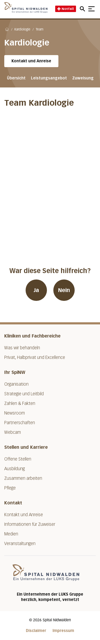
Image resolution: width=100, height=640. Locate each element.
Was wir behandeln (22, 347)
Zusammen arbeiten (23, 478)
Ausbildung (14, 468)
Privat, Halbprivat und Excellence (34, 357)
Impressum (63, 630)
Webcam (12, 432)
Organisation (16, 384)
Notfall (65, 9)
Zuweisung (83, 78)
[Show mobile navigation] (91, 9)
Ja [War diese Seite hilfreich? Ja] (36, 290)
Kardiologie (22, 29)
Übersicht (16, 78)
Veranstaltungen (19, 543)
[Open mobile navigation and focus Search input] (83, 9)
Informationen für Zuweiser (29, 524)
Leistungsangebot (49, 78)
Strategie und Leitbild (24, 393)
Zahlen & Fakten (19, 403)
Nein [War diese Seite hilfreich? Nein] (64, 290)
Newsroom (14, 413)
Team (39, 29)
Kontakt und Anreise (31, 61)
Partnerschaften (19, 422)
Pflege (10, 487)
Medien (11, 533)
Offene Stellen (17, 459)
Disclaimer (36, 630)
